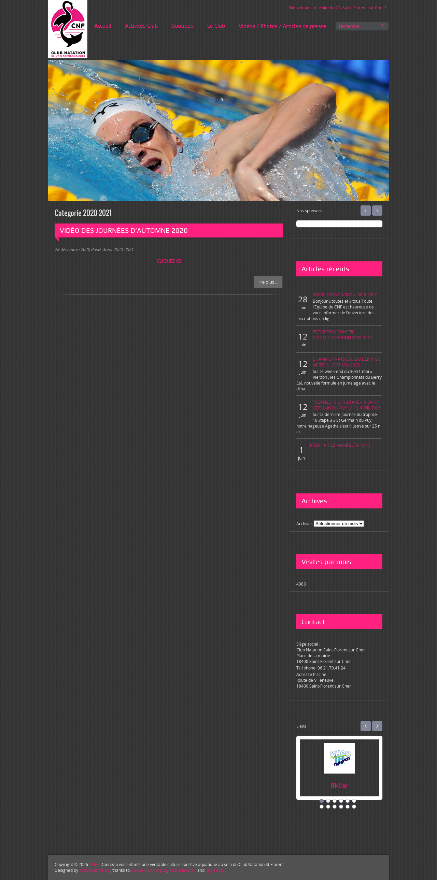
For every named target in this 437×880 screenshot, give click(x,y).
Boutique (182, 26)
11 (348, 807)
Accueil (102, 26)
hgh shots (215, 870)
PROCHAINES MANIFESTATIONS (340, 445)
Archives (304, 523)
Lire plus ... (268, 282)
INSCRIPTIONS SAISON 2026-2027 (345, 295)
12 (354, 807)
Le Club (216, 26)
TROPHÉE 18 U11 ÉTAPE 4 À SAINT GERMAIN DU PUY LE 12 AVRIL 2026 (347, 405)
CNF (93, 864)
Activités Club (141, 26)
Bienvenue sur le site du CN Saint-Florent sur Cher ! (337, 8)
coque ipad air (182, 870)
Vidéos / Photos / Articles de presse (283, 26)
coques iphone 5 (94, 870)
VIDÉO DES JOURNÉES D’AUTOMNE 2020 (124, 230)
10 (341, 807)
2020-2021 (123, 249)
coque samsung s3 (149, 870)
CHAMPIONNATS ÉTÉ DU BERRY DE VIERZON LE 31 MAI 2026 (347, 362)
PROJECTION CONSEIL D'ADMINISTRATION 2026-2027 (342, 335)
